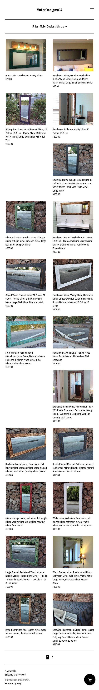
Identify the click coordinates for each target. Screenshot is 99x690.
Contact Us (10, 671)
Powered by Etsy (13, 683)
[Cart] (89, 679)
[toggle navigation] (92, 9)
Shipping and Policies (15, 674)
